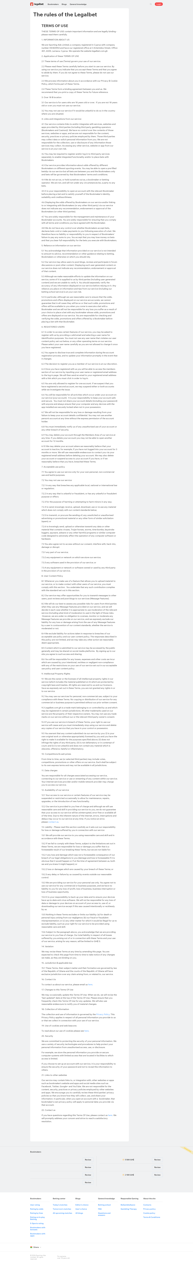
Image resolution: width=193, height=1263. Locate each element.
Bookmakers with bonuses (37, 1228)
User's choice (81, 1209)
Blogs (64, 4)
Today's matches (60, 1205)
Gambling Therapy (129, 1209)
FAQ (100, 1209)
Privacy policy (149, 1209)
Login (158, 4)
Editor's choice (81, 1205)
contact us (53, 822)
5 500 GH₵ (129, 1160)
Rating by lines (36, 1213)
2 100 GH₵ (129, 1175)
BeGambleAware (128, 1205)
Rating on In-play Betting (37, 1218)
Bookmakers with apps (37, 1235)
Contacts (147, 1205)
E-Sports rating (37, 1223)
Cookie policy (149, 1213)
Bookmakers (53, 4)
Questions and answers (104, 1214)
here (90, 984)
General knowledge (78, 4)
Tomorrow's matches (62, 1209)
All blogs (79, 1213)
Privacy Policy (103, 1014)
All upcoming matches (62, 1213)
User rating (35, 1205)
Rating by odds (36, 1209)
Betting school (104, 1205)
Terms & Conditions (151, 1217)
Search (151, 4)
